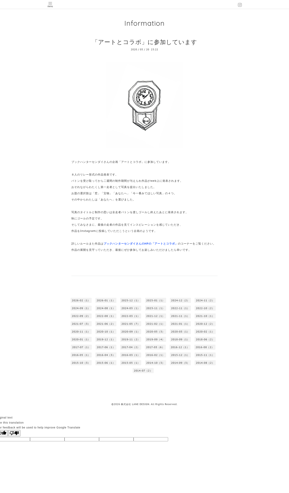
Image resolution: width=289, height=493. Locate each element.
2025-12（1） (130, 300)
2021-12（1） (155, 316)
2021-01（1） (180, 323)
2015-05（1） (130, 362)
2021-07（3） (81, 323)
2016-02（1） (155, 355)
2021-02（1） (155, 323)
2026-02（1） (81, 300)
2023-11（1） (155, 308)
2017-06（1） (106, 347)
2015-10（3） (81, 362)
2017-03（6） (155, 347)
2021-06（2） (106, 323)
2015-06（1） (106, 362)
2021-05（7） (130, 323)
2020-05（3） (155, 331)
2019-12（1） (106, 339)
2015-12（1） (180, 355)
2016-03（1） (130, 355)
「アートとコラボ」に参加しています (144, 42)
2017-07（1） (81, 347)
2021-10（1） (205, 316)
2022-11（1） (180, 308)
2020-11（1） (81, 331)
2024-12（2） (180, 300)
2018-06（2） (205, 339)
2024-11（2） (205, 300)
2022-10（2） (205, 308)
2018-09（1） (180, 339)
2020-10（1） (106, 331)
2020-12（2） (205, 323)
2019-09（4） (155, 339)
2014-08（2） (205, 362)
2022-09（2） (81, 316)
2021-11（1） (180, 316)
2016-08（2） (205, 347)
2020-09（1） (130, 331)
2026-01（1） (106, 300)
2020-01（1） (81, 339)
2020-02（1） (205, 331)
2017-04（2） (130, 347)
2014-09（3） (180, 362)
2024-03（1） (130, 308)
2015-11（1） (205, 355)
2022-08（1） (106, 316)
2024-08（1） (106, 308)
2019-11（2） (130, 339)
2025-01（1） (155, 300)
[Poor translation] (14, 433)
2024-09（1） (81, 308)
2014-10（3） (155, 362)
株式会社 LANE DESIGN (135, 404)
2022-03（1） (130, 316)
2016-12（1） (180, 347)
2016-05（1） (81, 355)
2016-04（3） (106, 355)
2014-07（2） (143, 370)
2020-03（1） (180, 331)
